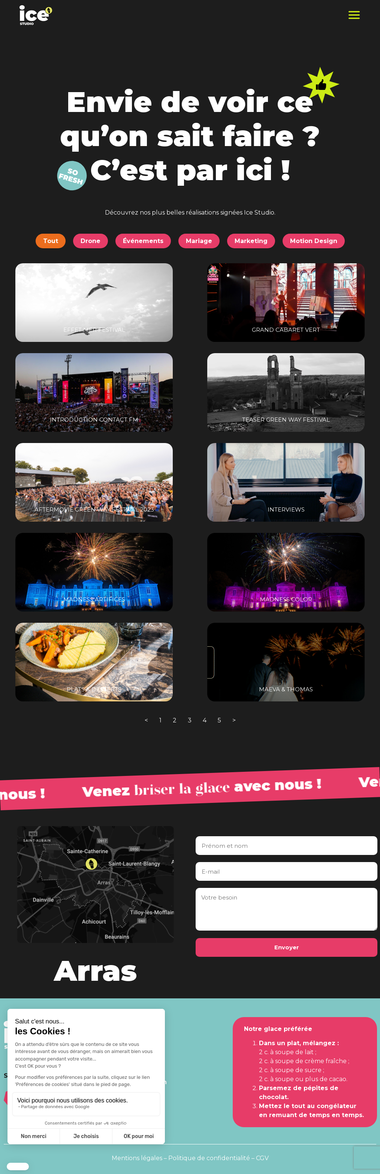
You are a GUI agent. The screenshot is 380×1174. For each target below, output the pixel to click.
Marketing (251, 241)
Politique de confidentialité (209, 1158)
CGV (262, 1158)
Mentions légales (137, 1158)
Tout (50, 241)
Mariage (199, 241)
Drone (90, 241)
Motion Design (313, 241)
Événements (143, 241)
